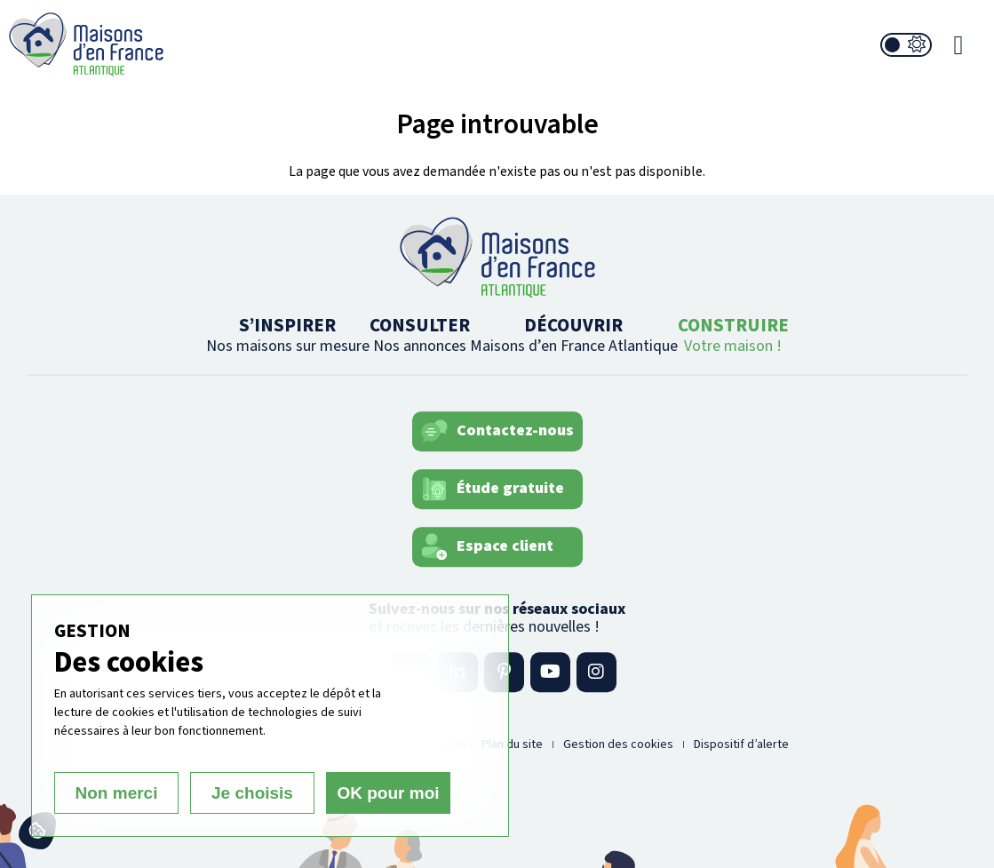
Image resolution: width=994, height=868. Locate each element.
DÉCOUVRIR (574, 334)
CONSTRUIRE (733, 334)
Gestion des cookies (618, 744)
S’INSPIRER (288, 334)
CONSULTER (420, 334)
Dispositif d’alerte (741, 744)
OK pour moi (388, 793)
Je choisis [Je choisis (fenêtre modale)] (252, 793)
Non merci (117, 793)
